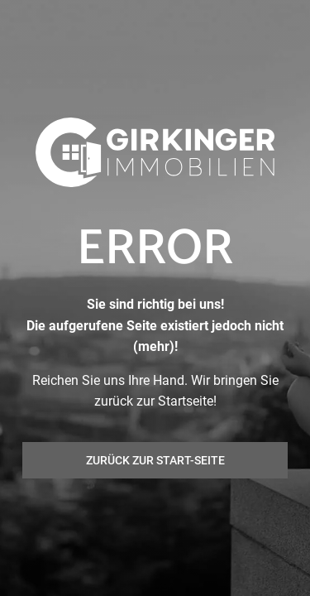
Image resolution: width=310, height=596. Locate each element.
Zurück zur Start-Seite (155, 460)
